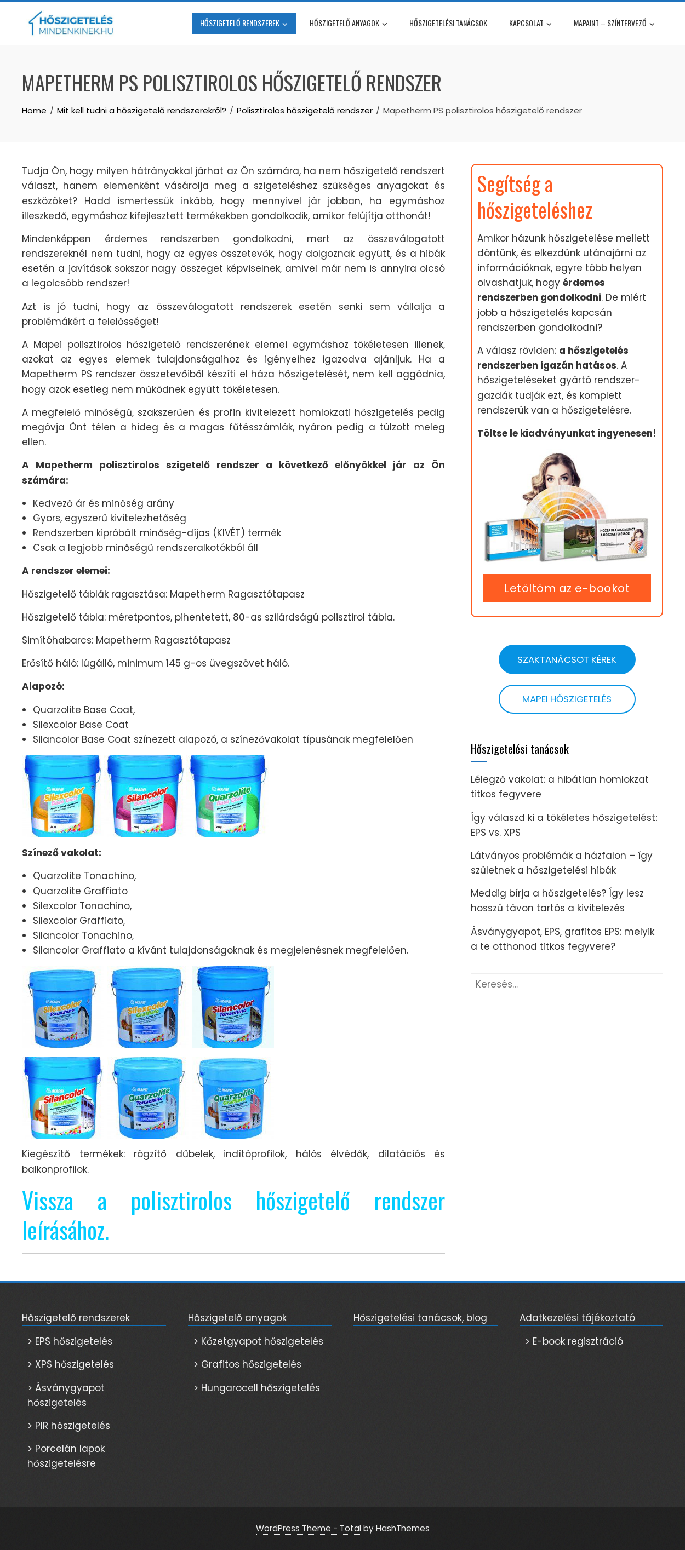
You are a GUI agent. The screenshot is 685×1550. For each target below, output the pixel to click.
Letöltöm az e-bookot (567, 588)
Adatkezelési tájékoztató (577, 1317)
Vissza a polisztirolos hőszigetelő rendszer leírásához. (233, 1215)
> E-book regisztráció (574, 1341)
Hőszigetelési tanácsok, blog (420, 1317)
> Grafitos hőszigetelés (247, 1364)
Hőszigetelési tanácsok (448, 22)
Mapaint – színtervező (614, 24)
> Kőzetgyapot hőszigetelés (258, 1341)
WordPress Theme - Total (308, 1528)
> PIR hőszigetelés (68, 1425)
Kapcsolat (530, 24)
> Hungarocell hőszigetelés (256, 1387)
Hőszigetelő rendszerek (244, 24)
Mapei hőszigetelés (567, 698)
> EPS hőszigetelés (69, 1341)
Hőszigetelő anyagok (348, 24)
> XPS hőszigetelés (70, 1364)
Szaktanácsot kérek (566, 659)
